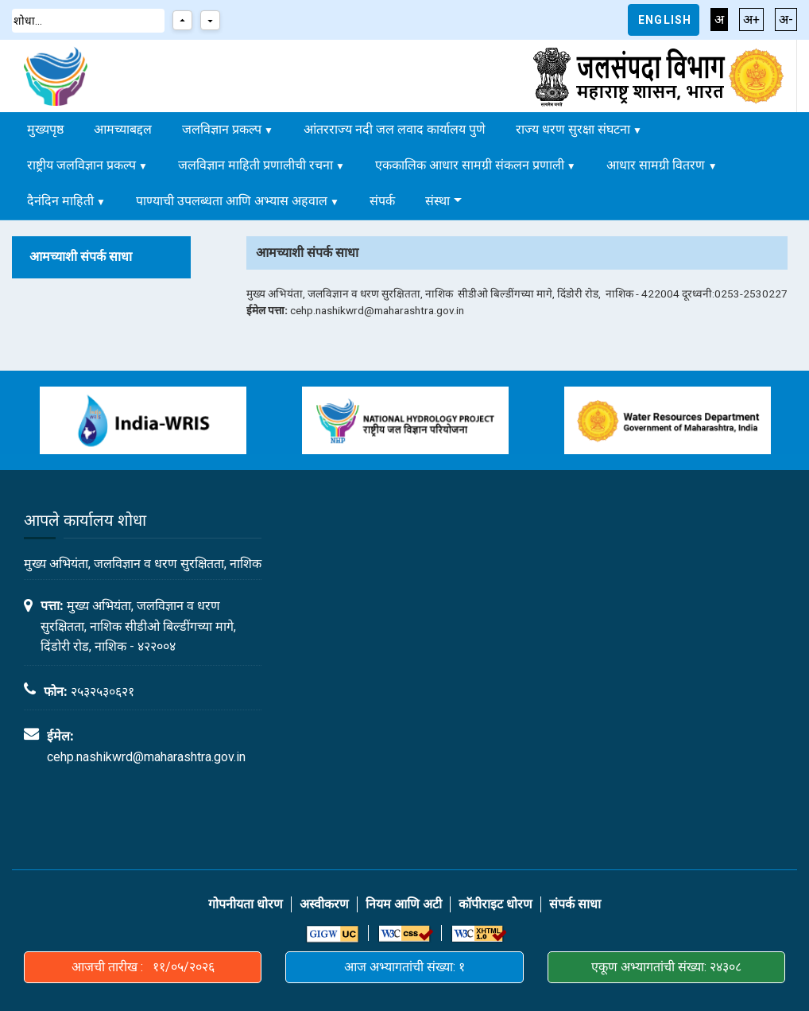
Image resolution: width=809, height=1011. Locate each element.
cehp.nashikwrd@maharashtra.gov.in (146, 756)
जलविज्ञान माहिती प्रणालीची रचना (255, 165)
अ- (786, 19)
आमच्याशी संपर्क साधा (80, 256)
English (664, 20)
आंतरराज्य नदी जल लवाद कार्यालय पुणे (395, 129)
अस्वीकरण (324, 904)
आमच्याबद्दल (123, 129)
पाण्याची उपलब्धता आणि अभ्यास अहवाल (231, 200)
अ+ (751, 19)
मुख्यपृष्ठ (45, 129)
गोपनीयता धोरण (245, 904)
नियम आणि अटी (404, 904)
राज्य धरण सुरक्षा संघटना (573, 129)
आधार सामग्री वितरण (657, 165)
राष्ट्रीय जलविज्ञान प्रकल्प (81, 165)
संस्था (437, 200)
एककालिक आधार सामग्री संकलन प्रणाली (469, 165)
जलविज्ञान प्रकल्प (221, 129)
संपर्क (382, 200)
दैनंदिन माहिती (60, 200)
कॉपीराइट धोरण (495, 904)
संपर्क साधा (575, 904)
